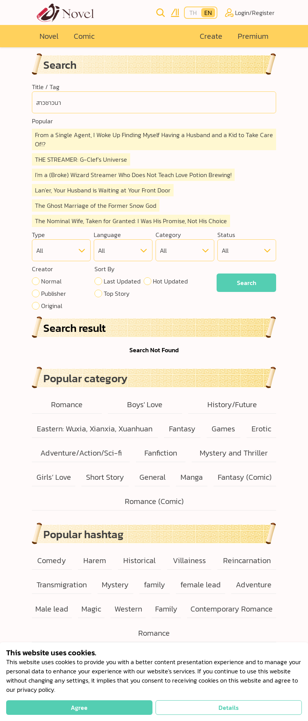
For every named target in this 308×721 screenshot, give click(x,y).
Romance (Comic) (154, 501)
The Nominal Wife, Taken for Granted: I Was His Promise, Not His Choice (131, 220)
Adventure (254, 584)
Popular (42, 121)
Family (166, 609)
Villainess (189, 560)
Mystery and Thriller (234, 453)
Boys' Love (144, 404)
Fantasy (182, 428)
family (154, 584)
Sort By (104, 268)
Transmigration (61, 584)
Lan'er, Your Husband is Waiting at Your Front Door (103, 190)
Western (128, 609)
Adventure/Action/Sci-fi (81, 453)
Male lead (51, 609)
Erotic (261, 428)
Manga (191, 477)
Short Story (105, 477)
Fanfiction (160, 453)
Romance (67, 404)
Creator (42, 268)
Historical (139, 560)
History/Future (232, 404)
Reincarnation (247, 560)
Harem (94, 560)
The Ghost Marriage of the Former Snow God (95, 205)
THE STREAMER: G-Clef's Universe (81, 159)
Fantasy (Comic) (245, 477)
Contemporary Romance (231, 609)
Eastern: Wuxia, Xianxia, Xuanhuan (94, 428)
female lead (200, 584)
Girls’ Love (53, 477)
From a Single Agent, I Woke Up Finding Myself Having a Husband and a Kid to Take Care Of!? (154, 139)
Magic (91, 609)
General (152, 477)
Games (223, 428)
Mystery (115, 584)
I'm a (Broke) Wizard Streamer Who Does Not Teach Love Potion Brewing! (133, 174)
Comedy (51, 560)
